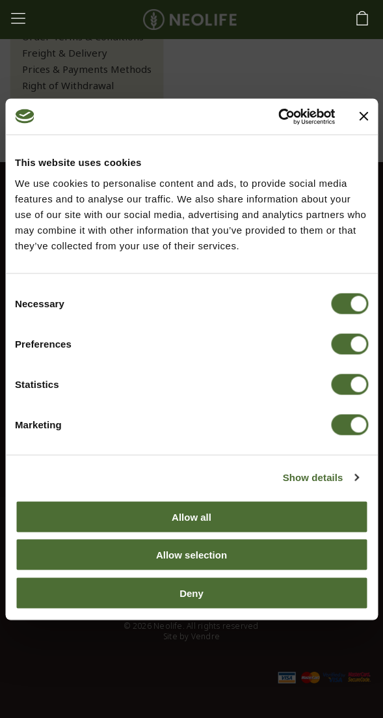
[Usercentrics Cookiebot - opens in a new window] (278, 116)
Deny (191, 592)
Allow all (191, 516)
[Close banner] (363, 116)
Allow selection (191, 554)
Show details (313, 477)
